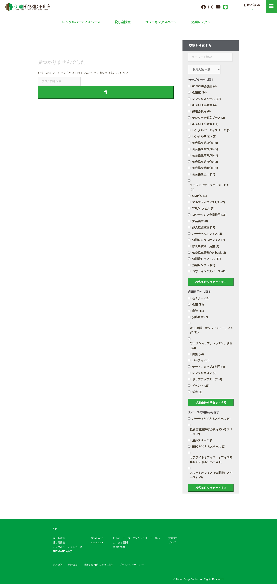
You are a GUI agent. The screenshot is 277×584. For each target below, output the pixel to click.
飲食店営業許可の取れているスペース (211, 432)
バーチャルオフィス (207, 233)
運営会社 (58, 564)
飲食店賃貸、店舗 (205, 246)
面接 (198, 354)
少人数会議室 (203, 227)
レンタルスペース (206, 99)
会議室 (199, 92)
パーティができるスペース (211, 418)
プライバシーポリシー (131, 564)
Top (55, 528)
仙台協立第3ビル (205, 155)
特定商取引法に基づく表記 (98, 564)
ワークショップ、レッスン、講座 (211, 346)
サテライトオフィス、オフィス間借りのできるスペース (211, 460)
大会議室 (200, 221)
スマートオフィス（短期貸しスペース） (211, 475)
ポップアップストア (207, 379)
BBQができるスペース (208, 446)
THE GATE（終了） (64, 551)
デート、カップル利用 (208, 367)
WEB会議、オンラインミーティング (211, 331)
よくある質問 (120, 542)
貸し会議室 (123, 22)
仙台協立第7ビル (205, 162)
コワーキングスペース (161, 22)
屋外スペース (203, 440)
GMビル (199, 196)
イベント (200, 385)
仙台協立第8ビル (205, 168)
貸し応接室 (59, 542)
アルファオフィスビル (208, 202)
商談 (198, 311)
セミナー (200, 298)
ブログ (172, 542)
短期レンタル (200, 22)
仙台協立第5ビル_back (209, 252)
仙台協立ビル (203, 174)
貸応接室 (200, 317)
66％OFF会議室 (204, 86)
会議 (198, 304)
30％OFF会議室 (205, 124)
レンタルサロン (204, 136)
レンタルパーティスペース (81, 22)
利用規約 (73, 564)
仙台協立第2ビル (205, 149)
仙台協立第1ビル (205, 143)
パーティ (200, 360)
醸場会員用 (201, 111)
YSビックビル (203, 208)
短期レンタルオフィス (208, 240)
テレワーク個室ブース (208, 118)
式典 (197, 392)
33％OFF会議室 (204, 105)
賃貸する (173, 538)
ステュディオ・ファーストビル (209, 188)
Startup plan (97, 542)
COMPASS (97, 538)
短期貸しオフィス (206, 259)
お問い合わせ (252, 5)
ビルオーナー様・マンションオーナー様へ (136, 538)
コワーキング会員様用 (209, 215)
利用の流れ (119, 546)
